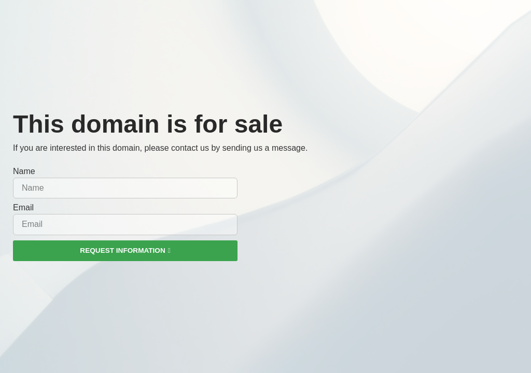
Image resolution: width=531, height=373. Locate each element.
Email (23, 208)
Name (24, 171)
